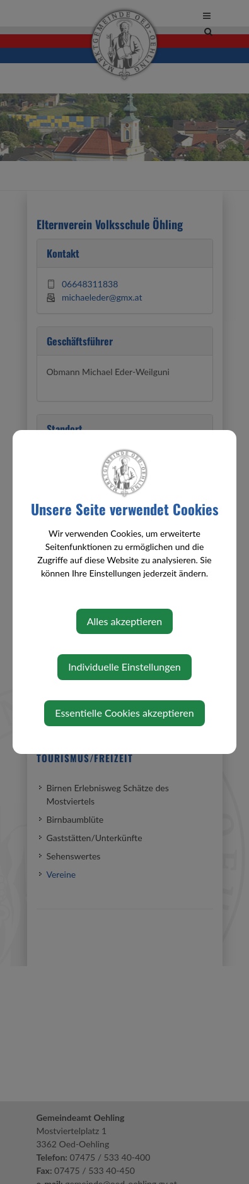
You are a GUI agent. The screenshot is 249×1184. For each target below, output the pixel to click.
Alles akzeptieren (124, 621)
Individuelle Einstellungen (124, 667)
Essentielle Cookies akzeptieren (124, 713)
